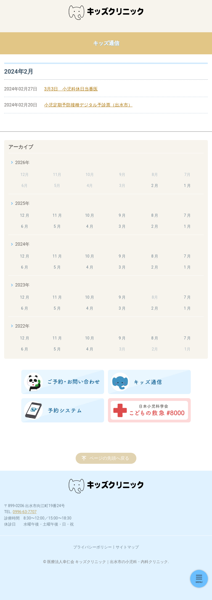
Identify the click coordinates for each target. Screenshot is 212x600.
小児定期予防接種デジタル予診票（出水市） (88, 105)
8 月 (154, 215)
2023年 (22, 285)
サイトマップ (127, 547)
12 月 (24, 215)
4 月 (89, 226)
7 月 (187, 215)
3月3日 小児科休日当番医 (71, 89)
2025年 (22, 203)
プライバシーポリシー (92, 547)
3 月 (122, 226)
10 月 (89, 215)
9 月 (122, 215)
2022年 (22, 326)
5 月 (57, 226)
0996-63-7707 (24, 512)
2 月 (154, 185)
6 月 (24, 226)
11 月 (57, 215)
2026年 (22, 162)
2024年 (22, 244)
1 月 (187, 185)
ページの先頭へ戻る (109, 458)
